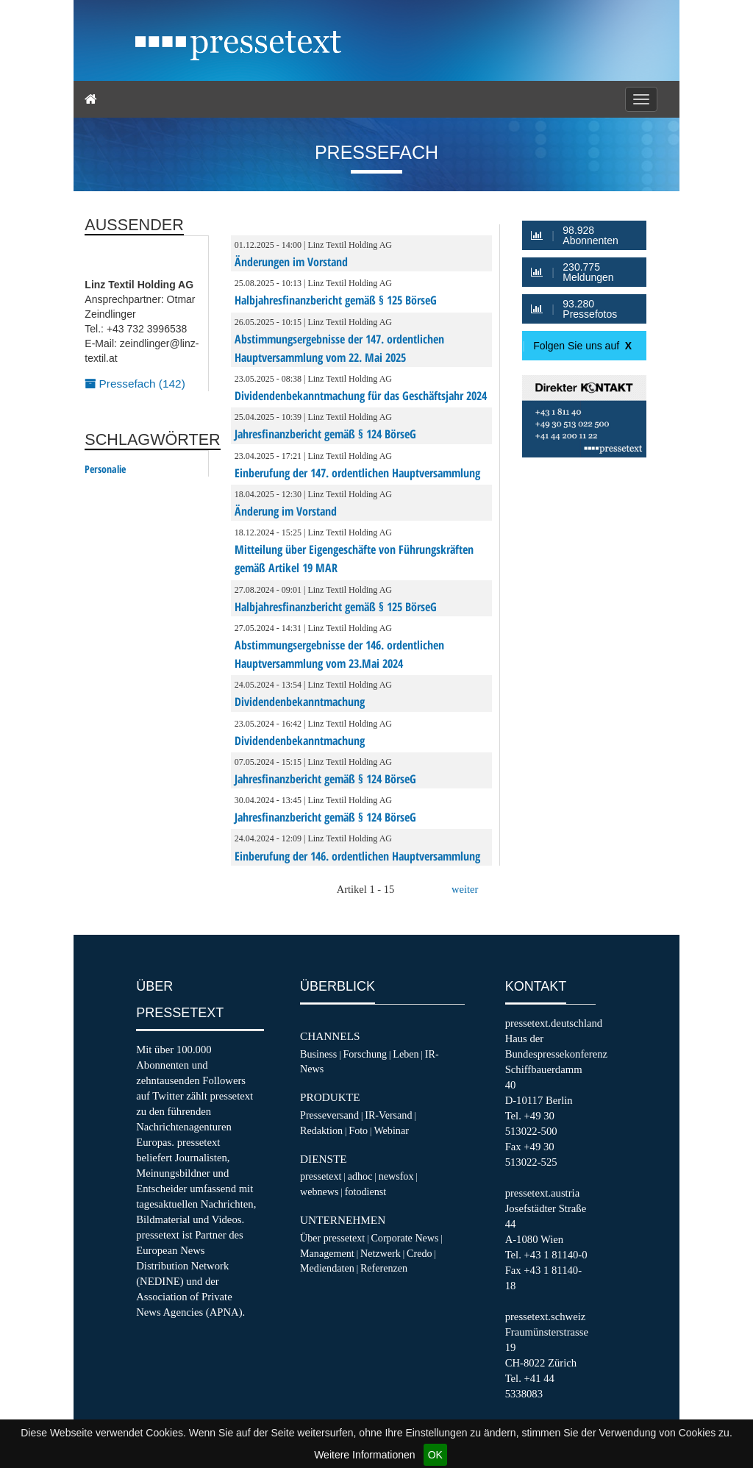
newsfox (396, 1176)
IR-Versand (388, 1115)
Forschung (365, 1054)
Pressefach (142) (135, 383)
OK (435, 1455)
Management (327, 1253)
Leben (405, 1054)
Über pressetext (332, 1238)
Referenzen (383, 1268)
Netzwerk (380, 1253)
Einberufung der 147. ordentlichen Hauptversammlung (357, 473)
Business (318, 1054)
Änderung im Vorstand (286, 511)
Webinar (391, 1130)
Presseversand (329, 1115)
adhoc (360, 1176)
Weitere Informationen (364, 1455)
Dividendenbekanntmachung (300, 702)
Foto (358, 1130)
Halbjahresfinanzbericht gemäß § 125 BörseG (336, 300)
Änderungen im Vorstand (291, 262)
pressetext (320, 1176)
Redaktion (321, 1130)
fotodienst (365, 1191)
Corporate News (404, 1238)
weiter (465, 889)
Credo (419, 1253)
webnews (319, 1191)
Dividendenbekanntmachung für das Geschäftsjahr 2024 (361, 396)
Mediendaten (327, 1268)
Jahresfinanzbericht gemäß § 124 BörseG (325, 434)
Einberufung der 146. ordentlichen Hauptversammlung (357, 856)
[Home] (91, 99)
